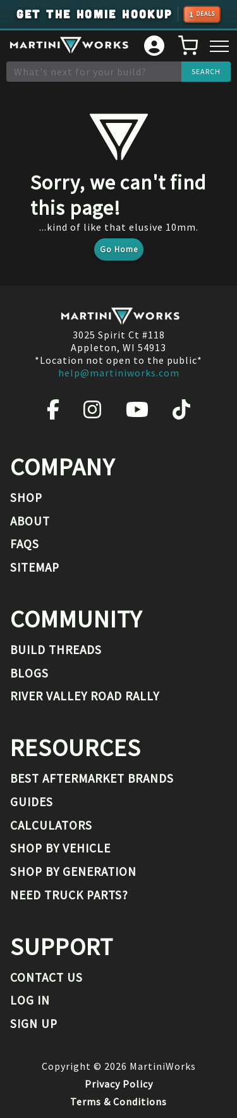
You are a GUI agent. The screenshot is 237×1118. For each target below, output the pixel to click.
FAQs (24, 543)
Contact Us (46, 977)
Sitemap (34, 567)
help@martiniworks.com (118, 372)
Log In (30, 1000)
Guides (31, 801)
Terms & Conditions (118, 1101)
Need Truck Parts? (69, 895)
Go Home (119, 249)
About (30, 521)
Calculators (51, 825)
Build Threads (56, 649)
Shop (26, 497)
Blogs (29, 673)
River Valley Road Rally (84, 696)
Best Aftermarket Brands (92, 778)
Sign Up (34, 1023)
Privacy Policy (119, 1083)
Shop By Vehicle (60, 848)
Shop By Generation (73, 871)
